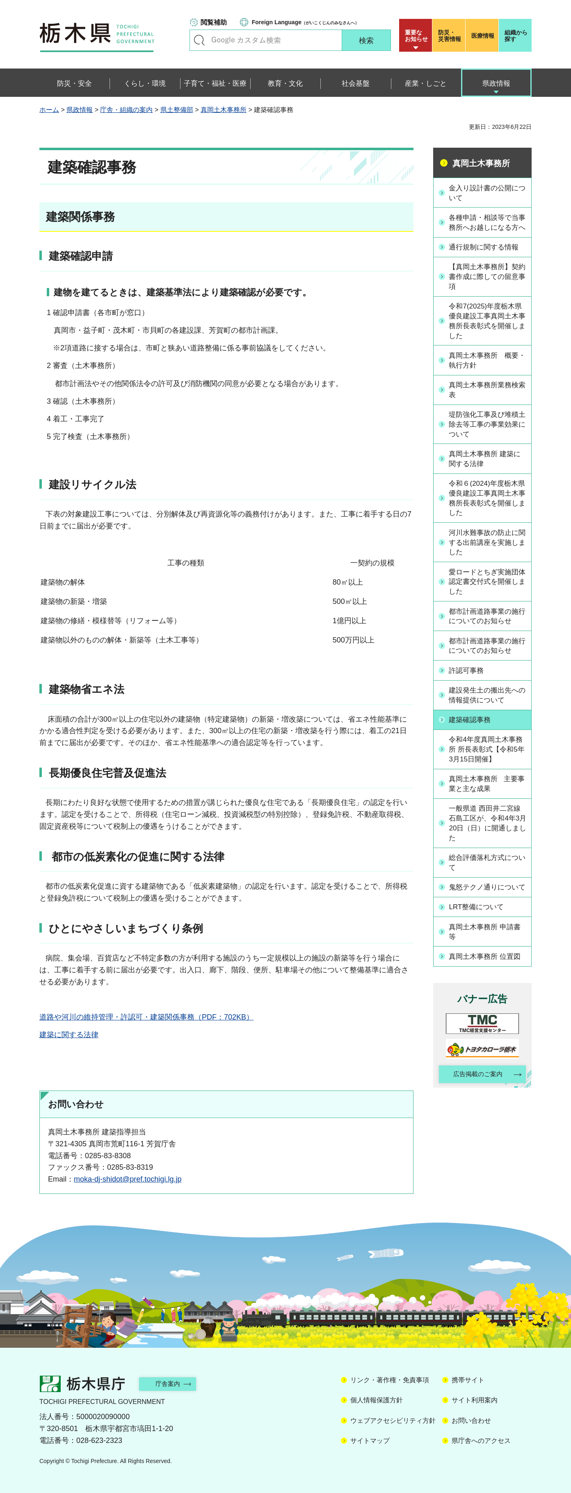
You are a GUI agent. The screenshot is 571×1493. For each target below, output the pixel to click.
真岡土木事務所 (224, 109)
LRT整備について (479, 934)
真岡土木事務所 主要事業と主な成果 (486, 799)
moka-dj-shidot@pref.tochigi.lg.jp (127, 1179)
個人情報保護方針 (376, 1400)
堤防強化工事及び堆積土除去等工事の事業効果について (487, 437)
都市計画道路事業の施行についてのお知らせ (487, 631)
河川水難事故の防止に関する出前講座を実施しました (487, 556)
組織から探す (516, 35)
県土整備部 (176, 109)
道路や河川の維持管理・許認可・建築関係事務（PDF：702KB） (146, 1017)
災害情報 (450, 35)
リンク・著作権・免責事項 (389, 1379)
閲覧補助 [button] (214, 22)
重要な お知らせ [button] (416, 35)
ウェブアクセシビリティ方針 (393, 1420)
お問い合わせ (471, 1420)
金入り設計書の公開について (487, 192)
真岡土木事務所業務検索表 (487, 402)
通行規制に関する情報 (487, 257)
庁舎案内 (173, 1383)
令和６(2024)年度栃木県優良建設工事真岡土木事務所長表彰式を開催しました (487, 511)
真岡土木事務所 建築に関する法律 (488, 471)
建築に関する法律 (68, 1035)
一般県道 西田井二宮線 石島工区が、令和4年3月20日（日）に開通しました (488, 840)
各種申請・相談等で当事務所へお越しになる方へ (487, 227)
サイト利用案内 (475, 1400)
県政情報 (79, 109)
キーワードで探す (199, 40)
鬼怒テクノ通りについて (487, 909)
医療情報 (482, 35)
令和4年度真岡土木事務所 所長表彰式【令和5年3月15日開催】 (488, 764)
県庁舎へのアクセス (481, 1440)
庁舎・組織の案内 (126, 109)
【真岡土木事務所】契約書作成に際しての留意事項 (487, 286)
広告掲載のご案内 (475, 1101)
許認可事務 (468, 686)
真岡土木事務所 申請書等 (488, 958)
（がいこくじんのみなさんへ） (305, 22)
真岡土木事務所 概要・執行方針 (483, 372)
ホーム (49, 109)
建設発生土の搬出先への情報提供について (487, 710)
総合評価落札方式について (487, 880)
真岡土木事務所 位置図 (488, 983)
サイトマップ (370, 1440)
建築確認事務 (472, 735)
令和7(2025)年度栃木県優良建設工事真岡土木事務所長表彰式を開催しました (487, 332)
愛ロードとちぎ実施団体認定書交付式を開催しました (487, 597)
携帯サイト (468, 1379)
